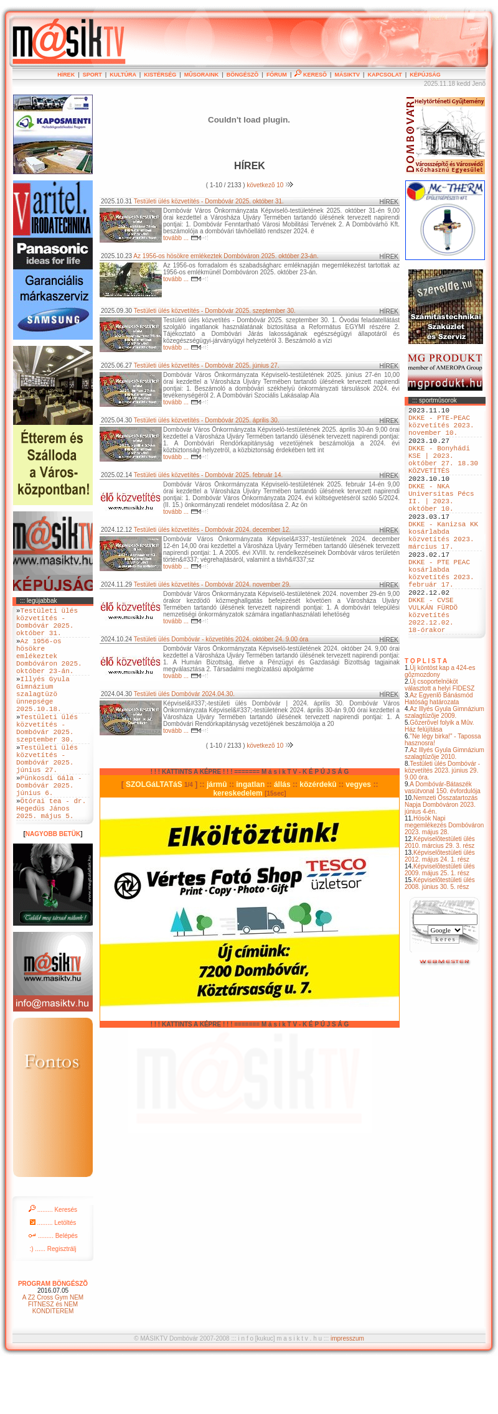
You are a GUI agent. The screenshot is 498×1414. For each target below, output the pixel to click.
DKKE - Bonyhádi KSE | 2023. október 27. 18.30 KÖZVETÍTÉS (443, 472)
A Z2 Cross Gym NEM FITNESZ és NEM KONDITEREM (52, 1356)
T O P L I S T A (426, 717)
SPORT (92, 75)
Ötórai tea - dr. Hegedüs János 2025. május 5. (51, 858)
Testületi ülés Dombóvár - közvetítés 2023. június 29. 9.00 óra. (442, 826)
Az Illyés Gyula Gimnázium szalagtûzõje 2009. (444, 768)
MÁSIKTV (347, 75)
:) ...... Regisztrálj (52, 1301)
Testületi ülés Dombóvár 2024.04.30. (184, 694)
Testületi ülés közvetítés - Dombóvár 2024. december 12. (212, 529)
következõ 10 (270, 185)
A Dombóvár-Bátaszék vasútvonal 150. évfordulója (443, 843)
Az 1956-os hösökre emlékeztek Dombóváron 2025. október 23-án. (225, 256)
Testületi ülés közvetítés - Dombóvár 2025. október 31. (209, 201)
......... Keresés (53, 1261)
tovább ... (186, 238)
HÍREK (66, 75)
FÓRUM (276, 75)
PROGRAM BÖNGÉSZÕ (53, 1336)
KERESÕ (310, 75)
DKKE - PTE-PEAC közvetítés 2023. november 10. (441, 430)
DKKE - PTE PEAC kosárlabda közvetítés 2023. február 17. (441, 614)
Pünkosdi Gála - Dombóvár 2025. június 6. (49, 830)
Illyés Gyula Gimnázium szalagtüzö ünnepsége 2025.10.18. (43, 715)
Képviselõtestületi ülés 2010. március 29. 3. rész (440, 898)
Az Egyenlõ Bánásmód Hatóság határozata (439, 754)
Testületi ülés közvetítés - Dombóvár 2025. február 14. (208, 475)
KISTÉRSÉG (160, 75)
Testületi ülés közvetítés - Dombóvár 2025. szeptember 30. (215, 310)
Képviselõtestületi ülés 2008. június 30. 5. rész (440, 939)
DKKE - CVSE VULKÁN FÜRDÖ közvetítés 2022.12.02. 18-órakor (433, 666)
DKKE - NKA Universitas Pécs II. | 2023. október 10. (441, 520)
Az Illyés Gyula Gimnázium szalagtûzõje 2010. (444, 809)
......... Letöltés (53, 1275)
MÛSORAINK (201, 75)
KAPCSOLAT (384, 75)
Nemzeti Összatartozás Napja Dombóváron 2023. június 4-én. (441, 860)
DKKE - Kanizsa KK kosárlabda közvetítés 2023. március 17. (443, 567)
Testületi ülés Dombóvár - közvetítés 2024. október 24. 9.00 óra (221, 639)
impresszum (347, 1390)
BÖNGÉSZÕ (243, 75)
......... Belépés (53, 1288)
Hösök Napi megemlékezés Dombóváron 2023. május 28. (444, 881)
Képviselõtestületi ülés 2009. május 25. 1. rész (440, 926)
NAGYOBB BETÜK (53, 886)
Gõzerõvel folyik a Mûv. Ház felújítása (439, 782)
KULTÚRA (123, 75)
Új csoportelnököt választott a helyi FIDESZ (439, 741)
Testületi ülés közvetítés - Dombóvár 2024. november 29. (212, 584)
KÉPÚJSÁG (425, 75)
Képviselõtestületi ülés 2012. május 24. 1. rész (440, 912)
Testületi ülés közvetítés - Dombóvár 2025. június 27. (207, 365)
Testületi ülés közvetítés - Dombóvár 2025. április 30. (207, 420)
